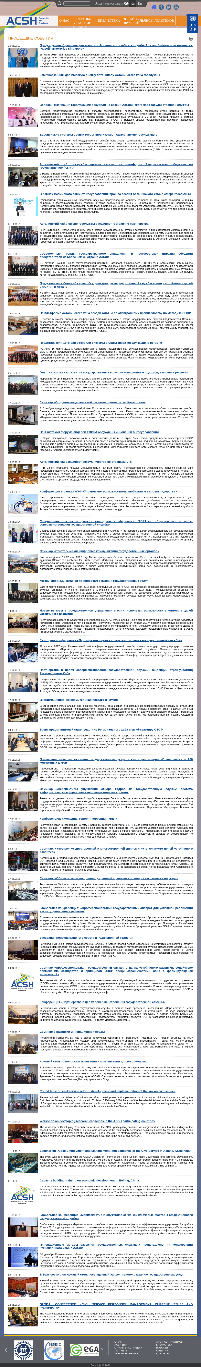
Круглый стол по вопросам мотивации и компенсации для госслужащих (93, 1061)
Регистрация (113, 3)
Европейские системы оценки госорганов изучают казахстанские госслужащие (98, 134)
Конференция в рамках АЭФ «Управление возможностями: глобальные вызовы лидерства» (108, 491)
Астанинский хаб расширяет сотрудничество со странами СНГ (87, 461)
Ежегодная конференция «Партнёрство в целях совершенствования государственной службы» (111, 640)
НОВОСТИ (162, 1347)
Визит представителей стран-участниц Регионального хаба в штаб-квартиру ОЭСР (101, 729)
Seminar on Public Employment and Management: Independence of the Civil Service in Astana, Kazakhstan (115, 1150)
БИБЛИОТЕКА (164, 1344)
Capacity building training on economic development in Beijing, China (89, 1180)
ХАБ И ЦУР (120, 1344)
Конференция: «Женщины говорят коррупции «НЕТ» (79, 818)
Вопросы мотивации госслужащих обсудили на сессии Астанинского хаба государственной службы (114, 104)
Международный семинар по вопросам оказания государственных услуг (94, 580)
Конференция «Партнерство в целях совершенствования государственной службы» (102, 1002)
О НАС (64, 20)
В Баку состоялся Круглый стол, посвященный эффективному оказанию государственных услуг (112, 1274)
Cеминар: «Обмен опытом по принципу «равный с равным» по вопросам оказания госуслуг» (109, 878)
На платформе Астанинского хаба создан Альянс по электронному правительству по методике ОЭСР (115, 313)
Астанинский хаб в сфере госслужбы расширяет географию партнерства (94, 223)
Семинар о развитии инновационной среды (72, 1031)
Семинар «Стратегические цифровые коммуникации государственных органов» (99, 551)
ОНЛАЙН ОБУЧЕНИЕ (129, 21)
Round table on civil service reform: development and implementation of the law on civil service (107, 1091)
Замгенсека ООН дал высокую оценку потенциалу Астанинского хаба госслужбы (100, 75)
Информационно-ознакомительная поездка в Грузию (79, 699)
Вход (98, 3)
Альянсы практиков (155, 20)
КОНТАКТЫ (162, 1353)
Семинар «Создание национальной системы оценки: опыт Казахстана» (92, 402)
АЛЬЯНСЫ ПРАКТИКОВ (169, 1341)
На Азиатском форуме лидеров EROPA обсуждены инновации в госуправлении (99, 432)
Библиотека (109, 20)
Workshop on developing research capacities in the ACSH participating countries (97, 1121)
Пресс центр (148, 31)
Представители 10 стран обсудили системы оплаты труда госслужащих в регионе (101, 342)
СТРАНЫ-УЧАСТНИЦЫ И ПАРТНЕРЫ (83, 23)
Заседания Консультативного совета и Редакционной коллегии (86, 937)
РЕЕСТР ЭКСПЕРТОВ (169, 31)
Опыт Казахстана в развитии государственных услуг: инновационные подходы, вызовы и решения (114, 372)
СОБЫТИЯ (162, 1350)
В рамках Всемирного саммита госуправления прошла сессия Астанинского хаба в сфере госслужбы (115, 194)
